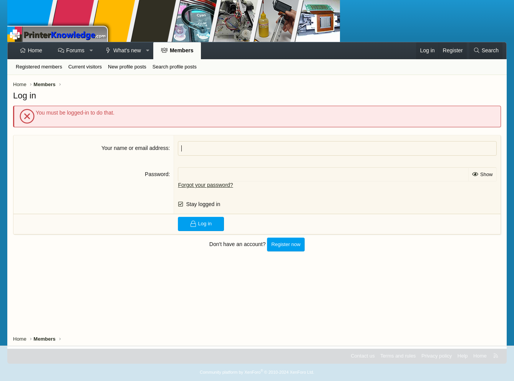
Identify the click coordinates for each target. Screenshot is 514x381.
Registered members (39, 67)
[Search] (485, 50)
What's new (127, 50)
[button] (91, 50)
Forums (75, 50)
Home (35, 50)
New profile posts (127, 67)
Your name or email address (135, 148)
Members (181, 50)
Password (156, 174)
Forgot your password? (205, 185)
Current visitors (85, 67)
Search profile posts (175, 67)
